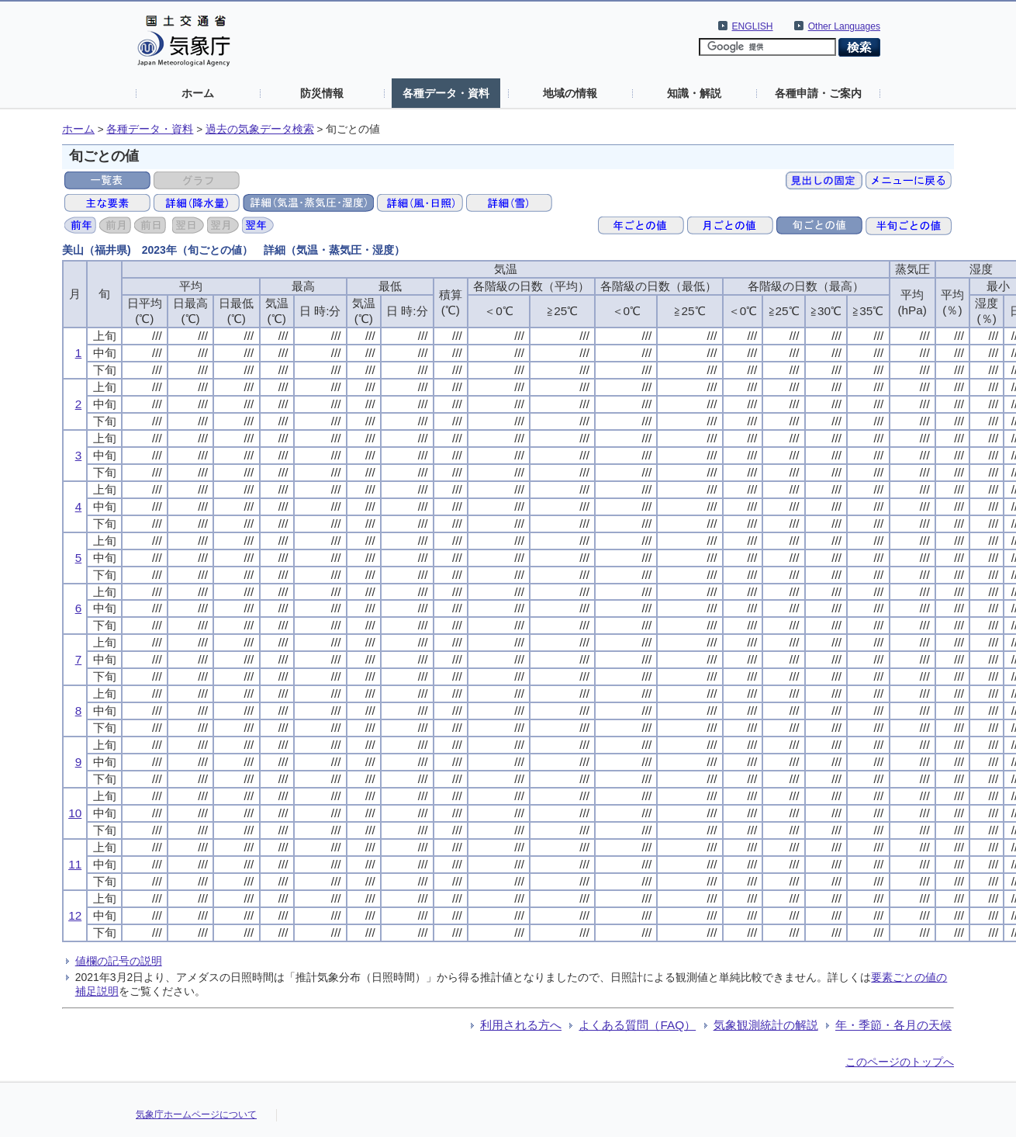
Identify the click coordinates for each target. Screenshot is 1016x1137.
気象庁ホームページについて (196, 1114)
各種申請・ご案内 (818, 93)
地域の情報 (570, 93)
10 (74, 813)
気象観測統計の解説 (766, 1024)
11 (74, 864)
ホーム (197, 93)
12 (74, 915)
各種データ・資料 (446, 93)
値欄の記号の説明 (118, 961)
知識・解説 (694, 93)
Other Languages (844, 26)
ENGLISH (752, 26)
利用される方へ (521, 1024)
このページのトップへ (899, 1062)
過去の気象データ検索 (260, 129)
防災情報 (322, 93)
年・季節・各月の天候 (893, 1024)
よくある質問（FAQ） (637, 1024)
